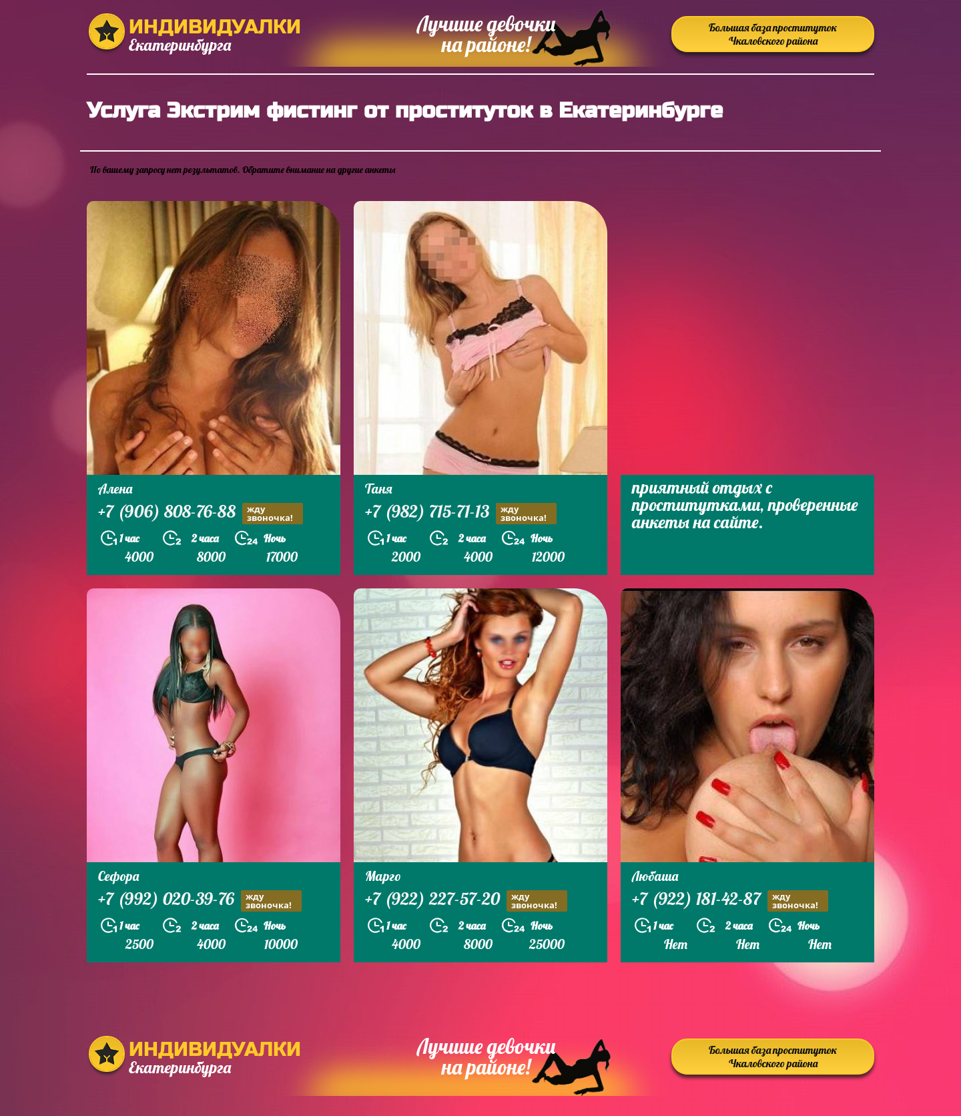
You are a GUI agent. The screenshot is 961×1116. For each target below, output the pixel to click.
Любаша (655, 876)
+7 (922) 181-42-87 (730, 901)
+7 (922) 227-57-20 (466, 901)
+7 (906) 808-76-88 (200, 513)
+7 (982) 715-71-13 (461, 513)
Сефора (118, 876)
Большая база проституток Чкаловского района (773, 34)
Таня (378, 488)
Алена (115, 488)
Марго (383, 876)
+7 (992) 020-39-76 (200, 901)
